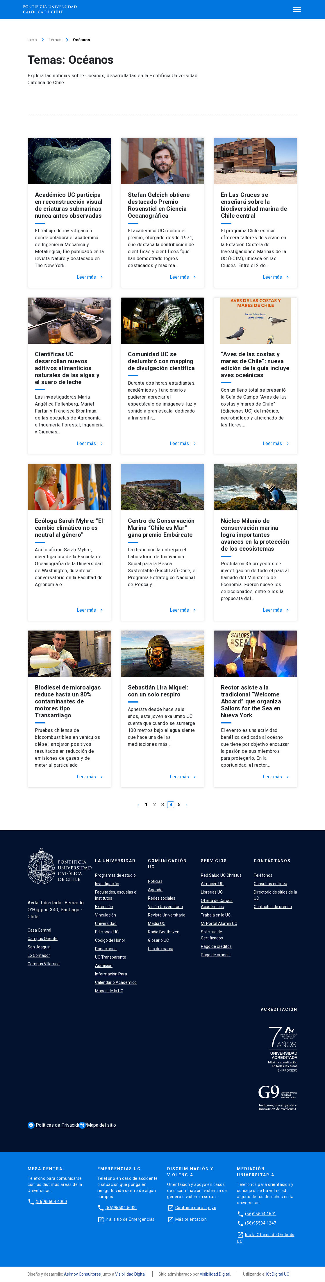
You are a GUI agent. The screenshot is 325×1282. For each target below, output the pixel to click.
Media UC (156, 923)
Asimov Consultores (82, 1274)
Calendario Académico (116, 982)
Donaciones (106, 948)
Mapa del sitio (97, 1125)
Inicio (32, 39)
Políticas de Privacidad (56, 1125)
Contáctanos (272, 860)
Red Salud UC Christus (221, 875)
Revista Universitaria (166, 915)
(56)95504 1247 (260, 1223)
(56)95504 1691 (260, 1213)
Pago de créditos (216, 946)
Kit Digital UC (277, 1274)
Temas (55, 39)
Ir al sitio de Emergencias (130, 1219)
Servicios (214, 860)
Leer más (90, 277)
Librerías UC (212, 892)
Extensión (104, 906)
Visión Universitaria (165, 906)
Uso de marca (160, 948)
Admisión (103, 965)
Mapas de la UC (109, 990)
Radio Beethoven (163, 932)
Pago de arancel (216, 955)
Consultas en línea (270, 883)
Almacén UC (212, 883)
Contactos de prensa (273, 906)
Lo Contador (39, 955)
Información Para (111, 974)
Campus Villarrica (44, 964)
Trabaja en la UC (216, 915)
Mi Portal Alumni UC (219, 923)
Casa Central (39, 930)
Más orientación (191, 1219)
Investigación (107, 883)
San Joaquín (39, 947)
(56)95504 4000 (51, 1201)
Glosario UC (158, 940)
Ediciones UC (107, 932)
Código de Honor (110, 940)
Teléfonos (263, 875)
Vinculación (105, 915)
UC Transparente (110, 957)
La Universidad (115, 860)
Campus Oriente (43, 938)
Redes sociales (161, 898)
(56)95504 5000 (121, 1207)
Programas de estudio (115, 875)
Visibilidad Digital (130, 1274)
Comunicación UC (167, 863)
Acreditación (279, 1009)
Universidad (106, 923)
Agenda (155, 889)
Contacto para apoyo (196, 1207)
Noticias (155, 881)
